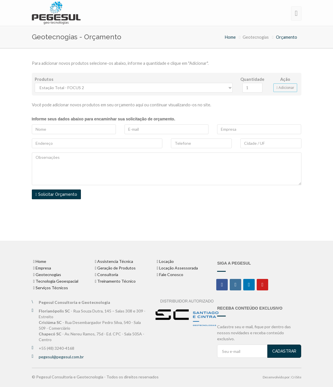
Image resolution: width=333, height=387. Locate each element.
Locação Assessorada (178, 267)
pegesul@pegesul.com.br (61, 356)
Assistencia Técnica (115, 261)
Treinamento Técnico (116, 281)
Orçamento (286, 37)
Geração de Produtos (116, 267)
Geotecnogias (48, 274)
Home (230, 37)
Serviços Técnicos (52, 287)
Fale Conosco (171, 274)
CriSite (296, 377)
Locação (166, 261)
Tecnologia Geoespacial (57, 281)
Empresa (43, 267)
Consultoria (107, 274)
